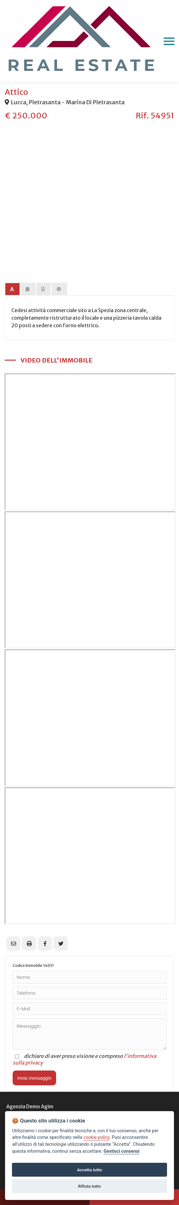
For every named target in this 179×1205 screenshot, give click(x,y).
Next (166, 185)
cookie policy (97, 1137)
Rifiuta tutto (89, 1186)
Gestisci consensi (122, 1151)
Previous (12, 185)
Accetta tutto (89, 1169)
